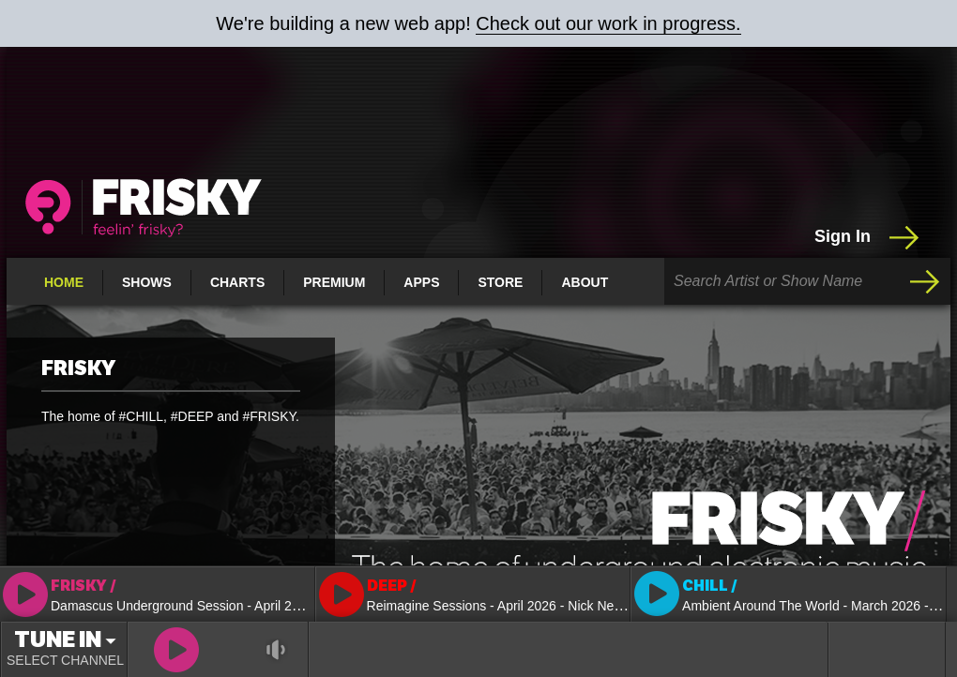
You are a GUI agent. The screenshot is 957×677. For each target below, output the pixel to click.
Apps (421, 282)
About (584, 282)
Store (500, 282)
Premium (334, 282)
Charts (237, 282)
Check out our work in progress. (608, 23)
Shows (147, 282)
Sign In (868, 237)
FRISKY (78, 368)
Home (64, 282)
